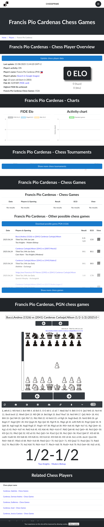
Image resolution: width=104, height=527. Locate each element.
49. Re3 (89, 429)
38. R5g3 (51, 426)
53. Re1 (36, 433)
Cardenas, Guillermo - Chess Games (16, 502)
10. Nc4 (95, 411)
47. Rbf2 (63, 429)
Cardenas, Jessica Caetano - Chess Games (18, 514)
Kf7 (45, 426)
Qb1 (88, 441)
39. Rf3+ (63, 426)
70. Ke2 (54, 441)
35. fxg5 (10, 426)
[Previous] (37, 395)
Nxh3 (51, 418)
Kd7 (20, 429)
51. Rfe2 (14, 433)
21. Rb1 (34, 418)
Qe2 (44, 422)
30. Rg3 (50, 422)
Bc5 (37, 411)
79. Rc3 (77, 444)
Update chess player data (52, 58)
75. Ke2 (23, 444)
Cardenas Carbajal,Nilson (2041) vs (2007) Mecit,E (36, 248)
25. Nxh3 (83, 418)
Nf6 (28, 411)
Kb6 (44, 429)
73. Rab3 (94, 441)
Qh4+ (95, 426)
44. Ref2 (26, 429)
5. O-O (43, 411)
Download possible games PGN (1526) (52, 224)
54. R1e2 (50, 433)
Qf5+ (17, 444)
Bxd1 (76, 418)
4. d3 (33, 411)
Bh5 (4, 418)
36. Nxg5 (24, 426)
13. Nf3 (32, 414)
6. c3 (52, 411)
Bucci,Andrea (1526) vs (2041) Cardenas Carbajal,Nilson (38, 236)
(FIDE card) (24, 83)
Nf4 (76, 414)
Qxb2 (92, 422)
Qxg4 (31, 422)
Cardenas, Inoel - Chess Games (14, 508)
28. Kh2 (24, 422)
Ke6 (69, 426)
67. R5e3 (16, 441)
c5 (7, 429)
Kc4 (43, 444)
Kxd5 (10, 437)
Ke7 (83, 426)
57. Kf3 (90, 433)
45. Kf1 (38, 429)
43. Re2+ (13, 429)
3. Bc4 (23, 411)
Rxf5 (79, 422)
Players (11, 38)
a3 (31, 433)
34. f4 (98, 422)
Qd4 (4, 426)
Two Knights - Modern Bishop (52, 464)
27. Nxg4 (11, 422)
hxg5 (17, 426)
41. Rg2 (88, 426)
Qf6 (38, 414)
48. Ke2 (75, 429)
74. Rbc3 (10, 444)
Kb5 (56, 437)
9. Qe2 (84, 411)
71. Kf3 (67, 441)
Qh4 (27, 414)
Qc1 (7, 433)
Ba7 (67, 411)
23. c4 (57, 418)
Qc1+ (48, 441)
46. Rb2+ (50, 429)
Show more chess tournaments (52, 166)
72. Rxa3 (81, 441)
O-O (78, 411)
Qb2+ (96, 429)
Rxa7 (63, 414)
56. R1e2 (77, 433)
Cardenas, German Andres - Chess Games (18, 497)
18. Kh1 (95, 414)
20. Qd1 (21, 418)
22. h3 (45, 418)
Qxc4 (91, 437)
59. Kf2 (17, 437)
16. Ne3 (70, 414)
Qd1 (20, 433)
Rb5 (40, 418)
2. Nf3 (13, 411)
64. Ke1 (72, 437)
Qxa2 (74, 441)
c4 (77, 437)
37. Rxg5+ (38, 426)
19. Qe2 (10, 418)
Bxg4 (4, 422)
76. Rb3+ (36, 444)
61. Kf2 (39, 437)
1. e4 (4, 411)
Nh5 (89, 411)
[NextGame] (60, 323)
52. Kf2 (26, 433)
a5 (56, 411)
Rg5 (62, 418)
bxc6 (13, 414)
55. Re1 (63, 433)
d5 (95, 433)
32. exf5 (72, 422)
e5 (8, 411)
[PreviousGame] (43, 323)
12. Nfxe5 (20, 414)
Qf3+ (18, 422)
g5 (67, 422)
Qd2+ (43, 433)
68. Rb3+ (28, 441)
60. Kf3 (28, 437)
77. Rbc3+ (50, 444)
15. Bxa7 (57, 414)
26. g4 (95, 418)
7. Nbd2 (61, 411)
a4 (57, 426)
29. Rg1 (38, 422)
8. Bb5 (73, 411)
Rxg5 (30, 426)
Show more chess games (52, 290)
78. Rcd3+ (64, 444)
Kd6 (22, 437)
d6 (48, 411)
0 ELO (77, 73)
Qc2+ (61, 441)
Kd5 (34, 437)
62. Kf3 (50, 437)
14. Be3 (44, 414)
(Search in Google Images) (28, 76)
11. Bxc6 (6, 414)
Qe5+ (82, 429)
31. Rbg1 (61, 422)
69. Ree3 (41, 441)
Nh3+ (88, 414)
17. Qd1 (82, 414)
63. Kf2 (62, 437)
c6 (67, 437)
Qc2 (4, 444)
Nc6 (18, 411)
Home (4, 38)
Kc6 (32, 429)
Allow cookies (73, 524)
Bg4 (50, 414)
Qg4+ (84, 444)
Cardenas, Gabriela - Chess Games (15, 491)
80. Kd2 (90, 444)
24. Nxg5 (69, 418)
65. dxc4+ (83, 437)
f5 (55, 422)
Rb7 (28, 418)
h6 (100, 411)
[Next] (69, 395)
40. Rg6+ (76, 426)
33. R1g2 (85, 422)
